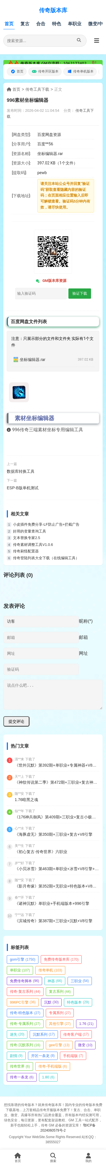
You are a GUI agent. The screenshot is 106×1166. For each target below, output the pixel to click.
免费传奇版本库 (61, 959)
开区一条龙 (43, 1056)
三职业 (80, 981)
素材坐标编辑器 (34, 418)
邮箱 (83, 637)
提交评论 (16, 721)
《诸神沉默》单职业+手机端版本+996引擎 (52, 903)
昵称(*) (86, 621)
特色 (56, 23)
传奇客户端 (76, 1034)
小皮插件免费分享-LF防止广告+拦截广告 (46, 524)
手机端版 (73, 1056)
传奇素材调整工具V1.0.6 (33, 544)
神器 (54, 981)
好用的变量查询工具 (29, 531)
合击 (40, 23)
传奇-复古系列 (25, 991)
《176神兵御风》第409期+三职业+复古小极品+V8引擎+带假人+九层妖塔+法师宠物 (57, 817)
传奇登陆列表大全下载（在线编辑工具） (46, 558)
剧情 (16, 1056)
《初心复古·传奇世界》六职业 (41, 851)
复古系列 (60, 991)
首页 (9, 23)
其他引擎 (60, 1023)
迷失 (17, 1034)
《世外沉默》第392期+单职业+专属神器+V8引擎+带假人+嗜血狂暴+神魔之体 (57, 765)
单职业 (74, 23)
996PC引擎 (23, 1002)
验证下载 (79, 293)
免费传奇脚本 (24, 981)
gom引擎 (22, 959)
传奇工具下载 (37, 89)
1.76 (86, 1023)
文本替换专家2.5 (26, 538)
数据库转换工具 (20, 471)
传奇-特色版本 (25, 1013)
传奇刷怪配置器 (26, 551)
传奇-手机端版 (52, 1066)
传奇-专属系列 (25, 1023)
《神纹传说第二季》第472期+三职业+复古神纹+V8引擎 (57, 782)
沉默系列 (44, 1034)
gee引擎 (59, 1045)
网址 (83, 653)
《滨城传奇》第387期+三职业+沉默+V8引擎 (53, 921)
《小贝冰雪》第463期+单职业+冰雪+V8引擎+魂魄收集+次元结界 (57, 868)
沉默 (51, 1002)
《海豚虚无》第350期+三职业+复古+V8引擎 (53, 834)
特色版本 (78, 1002)
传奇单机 (50, 970)
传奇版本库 (53, 10)
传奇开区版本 (45, 71)
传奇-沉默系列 (25, 1045)
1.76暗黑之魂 (26, 799)
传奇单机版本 (80, 71)
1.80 (48, 1077)
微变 (85, 1045)
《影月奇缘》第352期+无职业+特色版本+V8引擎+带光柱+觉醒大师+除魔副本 (57, 886)
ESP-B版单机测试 (22, 488)
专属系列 (60, 1013)
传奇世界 (20, 1066)
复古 (24, 23)
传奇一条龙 (22, 1077)
